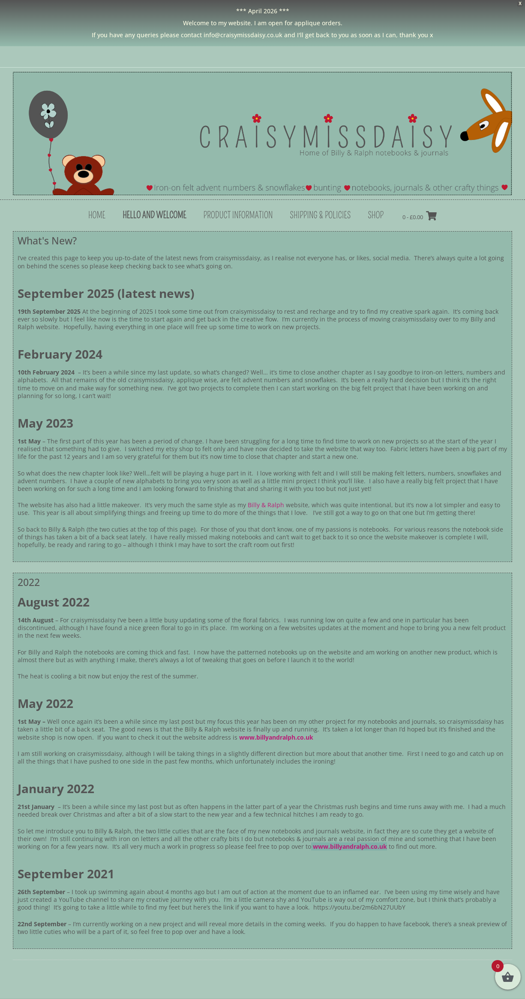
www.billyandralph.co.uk (276, 737)
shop (376, 215)
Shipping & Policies (320, 215)
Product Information (238, 215)
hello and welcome (154, 215)
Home (96, 215)
